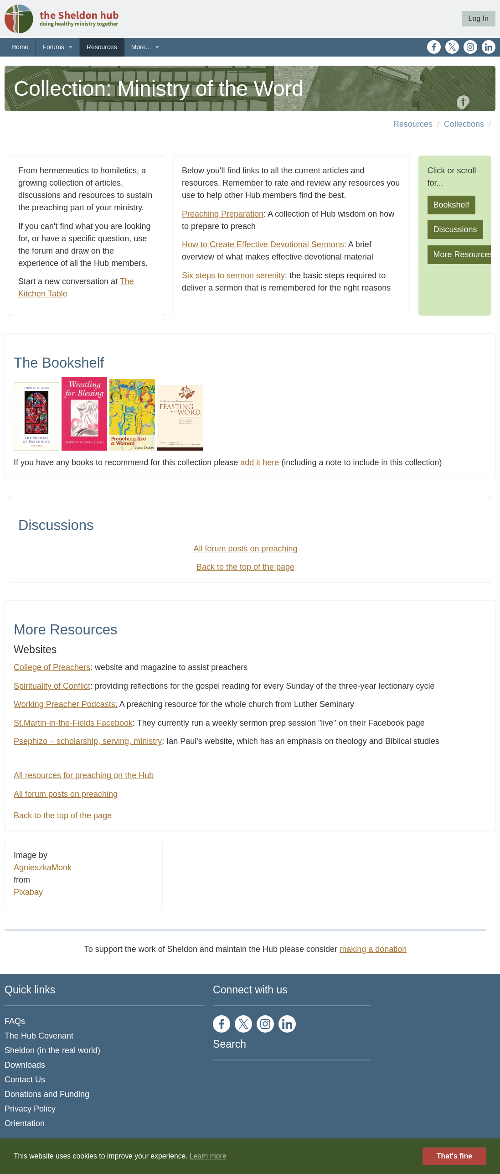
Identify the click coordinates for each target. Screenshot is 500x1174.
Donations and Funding (47, 1094)
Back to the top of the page (245, 566)
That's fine (454, 1156)
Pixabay (28, 892)
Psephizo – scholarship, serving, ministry (88, 741)
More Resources (463, 254)
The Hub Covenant (39, 1035)
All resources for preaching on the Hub (84, 775)
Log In (479, 18)
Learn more (208, 1156)
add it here (259, 462)
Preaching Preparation (222, 213)
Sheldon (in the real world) (52, 1050)
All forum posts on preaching (245, 548)
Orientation (25, 1123)
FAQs (15, 1021)
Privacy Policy (30, 1108)
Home (19, 47)
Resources (102, 47)
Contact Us (25, 1079)
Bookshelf (451, 204)
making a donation (373, 949)
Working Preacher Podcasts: (66, 704)
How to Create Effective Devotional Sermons (263, 244)
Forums (53, 47)
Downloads (25, 1065)
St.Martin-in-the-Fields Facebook (73, 722)
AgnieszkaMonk (43, 867)
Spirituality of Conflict (52, 686)
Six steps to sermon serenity (233, 275)
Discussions (455, 229)
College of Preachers (52, 667)
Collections (464, 124)
